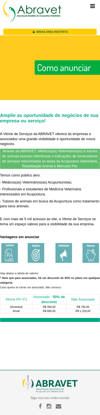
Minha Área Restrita (50, 31)
